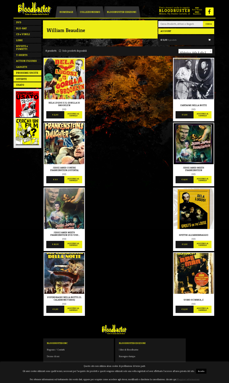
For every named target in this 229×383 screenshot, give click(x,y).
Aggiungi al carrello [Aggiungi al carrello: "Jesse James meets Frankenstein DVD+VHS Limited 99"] (73, 244)
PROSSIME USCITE (27, 72)
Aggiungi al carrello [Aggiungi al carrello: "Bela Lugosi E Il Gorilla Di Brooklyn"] (73, 115)
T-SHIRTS (22, 55)
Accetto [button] (201, 371)
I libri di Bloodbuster (128, 349)
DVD (18, 22)
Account (165, 31)
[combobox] (195, 51)
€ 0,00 (168, 39)
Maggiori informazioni (188, 379)
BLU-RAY (21, 28)
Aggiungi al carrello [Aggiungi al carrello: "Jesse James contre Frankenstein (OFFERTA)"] (73, 180)
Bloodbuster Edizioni (121, 12)
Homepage (66, 12)
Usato (20, 85)
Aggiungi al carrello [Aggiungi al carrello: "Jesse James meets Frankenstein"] (202, 180)
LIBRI (19, 40)
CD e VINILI (23, 34)
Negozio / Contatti (56, 349)
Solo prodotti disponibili (73, 50)
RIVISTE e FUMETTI (22, 47)
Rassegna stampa (127, 356)
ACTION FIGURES (26, 61)
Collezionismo (90, 12)
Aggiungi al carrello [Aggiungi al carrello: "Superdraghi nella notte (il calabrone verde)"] (73, 309)
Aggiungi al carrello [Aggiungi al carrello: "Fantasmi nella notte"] (202, 115)
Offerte (21, 79)
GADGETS (21, 67)
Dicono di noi (53, 356)
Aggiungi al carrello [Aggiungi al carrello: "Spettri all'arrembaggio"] (202, 244)
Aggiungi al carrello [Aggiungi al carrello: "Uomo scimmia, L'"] (202, 309)
